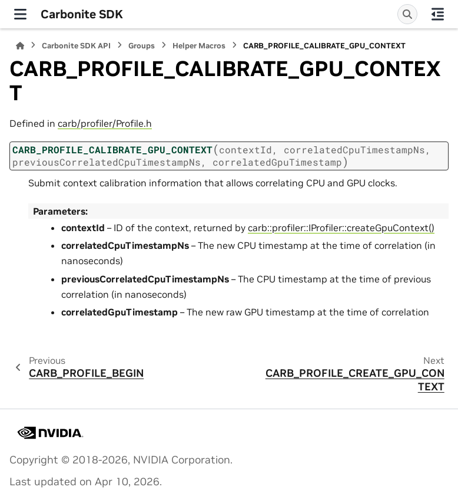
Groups (141, 46)
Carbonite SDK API (76, 46)
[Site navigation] (20, 14)
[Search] (407, 14)
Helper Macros (198, 46)
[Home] (20, 46)
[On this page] (438, 14)
